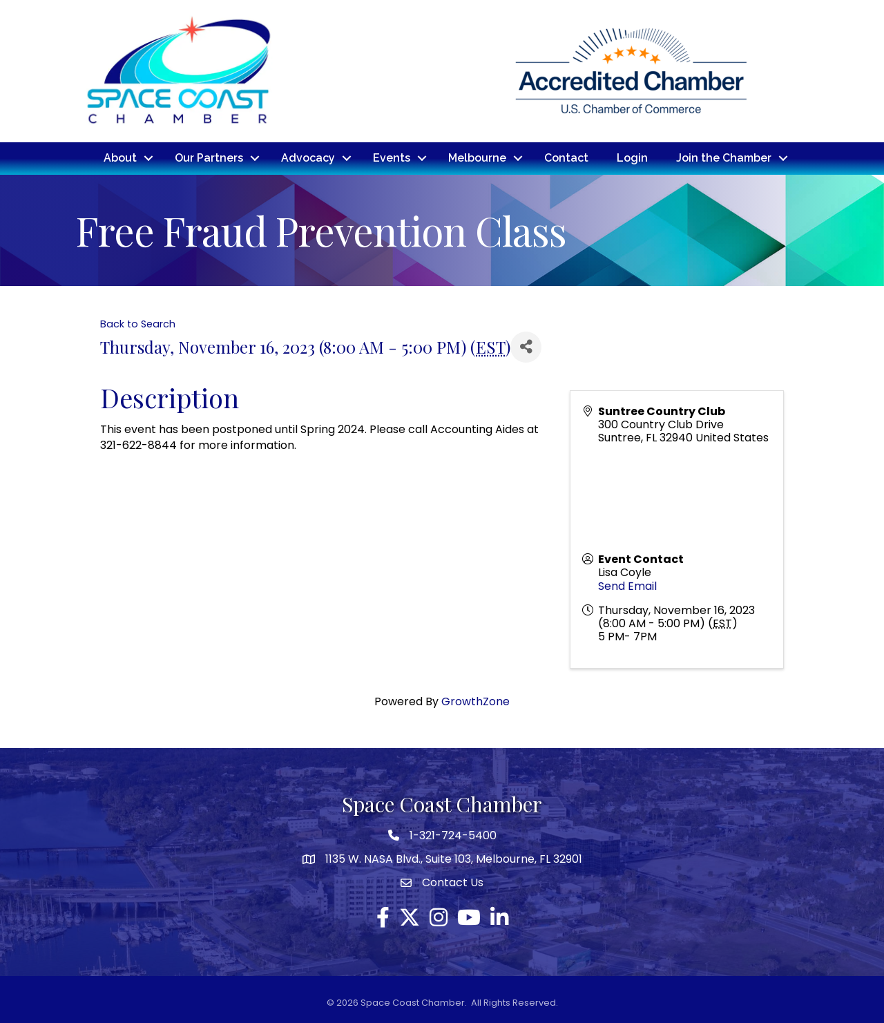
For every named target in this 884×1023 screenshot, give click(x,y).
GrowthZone (475, 701)
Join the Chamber (723, 157)
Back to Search (137, 323)
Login (632, 157)
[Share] (525, 346)
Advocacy (308, 157)
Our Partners (209, 157)
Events (391, 157)
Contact (566, 157)
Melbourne (477, 157)
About (120, 157)
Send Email (627, 585)
